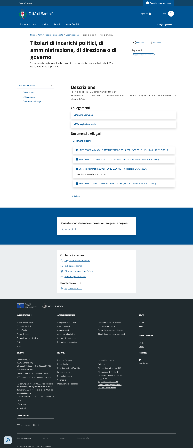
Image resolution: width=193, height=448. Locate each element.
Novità (44, 24)
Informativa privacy (106, 360)
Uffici (19, 345)
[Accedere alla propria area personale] (158, 3)
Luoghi (141, 342)
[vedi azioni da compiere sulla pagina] (155, 42)
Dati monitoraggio (24, 437)
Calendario (61, 379)
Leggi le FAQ (103, 378)
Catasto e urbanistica (66, 334)
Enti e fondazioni (23, 330)
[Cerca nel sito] (170, 14)
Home (32, 34)
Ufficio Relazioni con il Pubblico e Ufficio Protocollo (35, 398)
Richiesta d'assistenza (107, 387)
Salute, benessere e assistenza (110, 330)
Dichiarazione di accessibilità (109, 368)
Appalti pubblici (63, 326)
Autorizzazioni (63, 330)
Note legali (102, 364)
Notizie (141, 322)
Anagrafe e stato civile (66, 322)
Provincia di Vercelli (65, 364)
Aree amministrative (25, 322)
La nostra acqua (63, 371)
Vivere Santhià (72, 24)
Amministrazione (28, 24)
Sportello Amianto (64, 375)
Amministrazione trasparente (50, 34)
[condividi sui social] (138, 42)
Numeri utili (21, 408)
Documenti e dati (24, 326)
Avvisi (141, 326)
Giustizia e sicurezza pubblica (109, 322)
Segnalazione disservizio (108, 381)
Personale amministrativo (27, 338)
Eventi (141, 346)
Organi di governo (24, 334)
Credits (62, 437)
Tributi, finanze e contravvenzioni (111, 334)
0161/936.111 (30, 369)
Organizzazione (72, 34)
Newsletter (143, 363)
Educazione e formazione (67, 341)
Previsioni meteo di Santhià (68, 368)
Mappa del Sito (83, 437)
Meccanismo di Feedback (67, 383)
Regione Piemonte (25, 3)
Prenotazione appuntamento (109, 384)
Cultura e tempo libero (66, 338)
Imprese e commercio (106, 326)
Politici (19, 341)
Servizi (57, 24)
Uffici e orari (21, 404)
